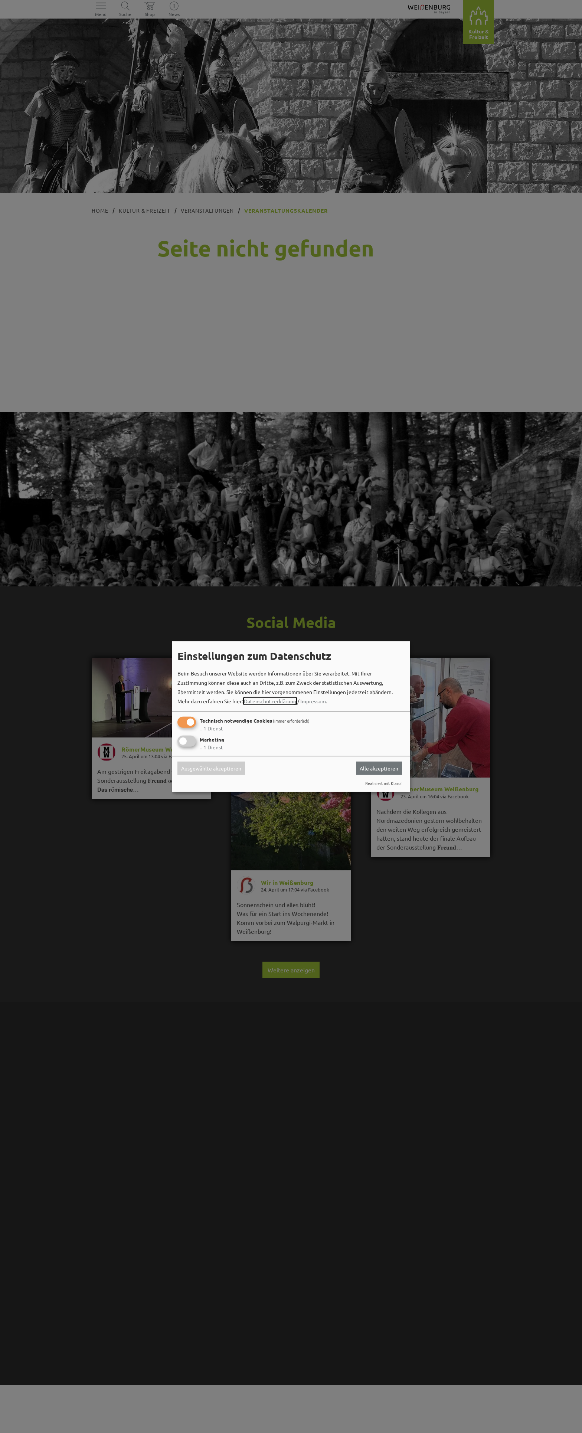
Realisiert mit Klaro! (383, 783)
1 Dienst (211, 728)
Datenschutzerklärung (270, 701)
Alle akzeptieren (379, 768)
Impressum (313, 701)
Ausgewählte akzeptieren (211, 768)
